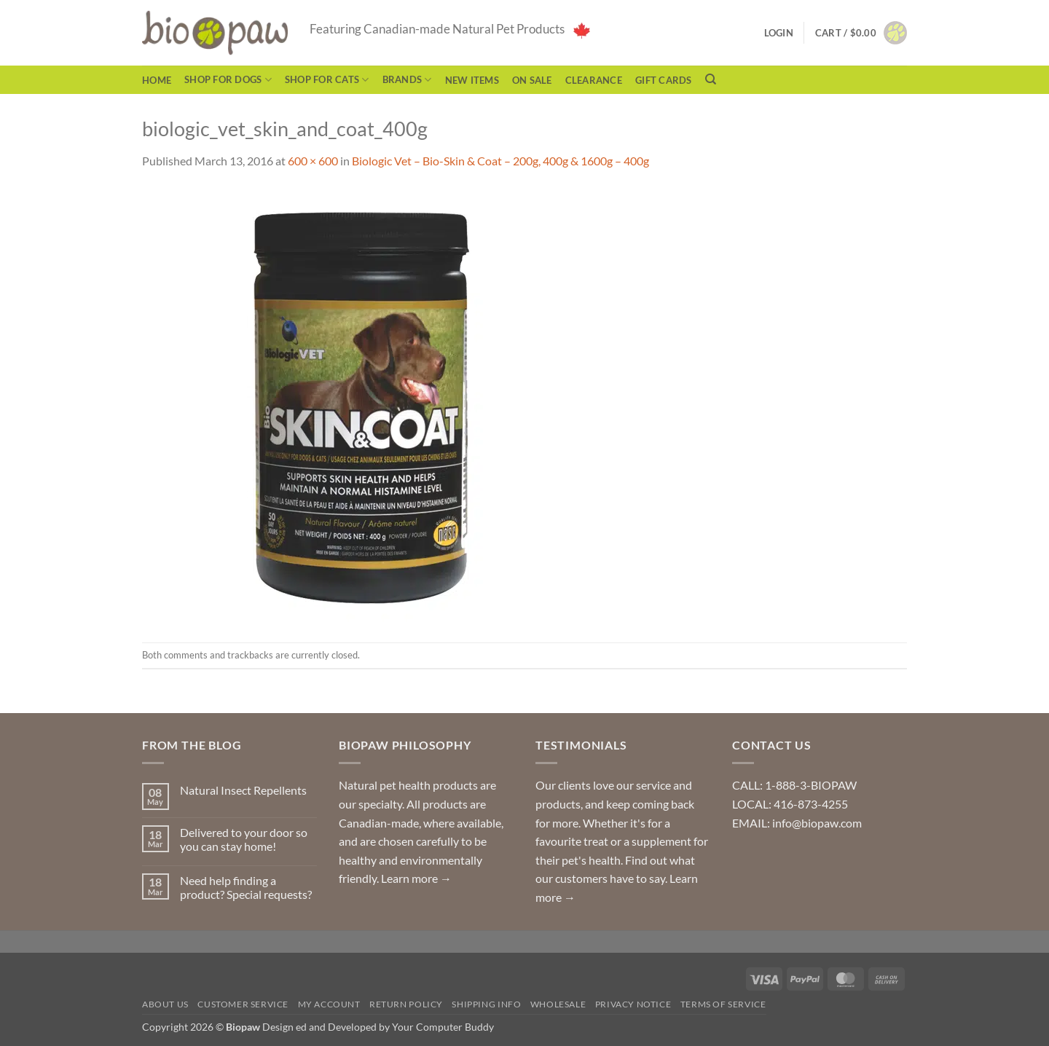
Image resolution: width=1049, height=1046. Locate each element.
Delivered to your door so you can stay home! (243, 839)
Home (156, 80)
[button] (861, 33)
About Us (165, 1004)
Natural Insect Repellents (243, 790)
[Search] (710, 79)
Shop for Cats (327, 80)
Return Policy (406, 1004)
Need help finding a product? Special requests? (246, 887)
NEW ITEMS (472, 80)
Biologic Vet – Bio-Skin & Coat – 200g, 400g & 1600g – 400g (500, 161)
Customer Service (242, 1004)
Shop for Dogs (228, 80)
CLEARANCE (593, 80)
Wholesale (558, 1004)
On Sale (532, 80)
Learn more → (416, 878)
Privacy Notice (633, 1004)
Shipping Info (486, 1004)
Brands (407, 80)
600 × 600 (313, 161)
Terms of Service (723, 1004)
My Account (329, 1004)
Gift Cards (663, 80)
